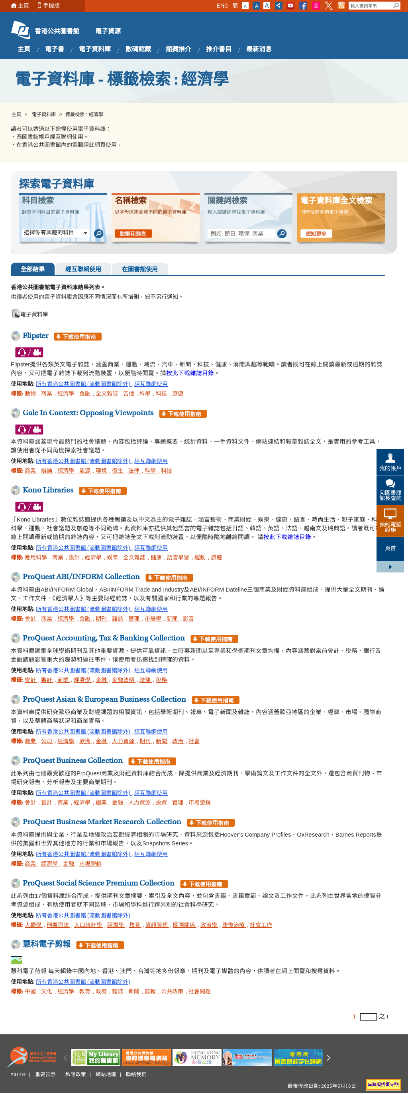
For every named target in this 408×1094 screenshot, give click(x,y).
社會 (194, 742)
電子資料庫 (95, 50)
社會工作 (261, 926)
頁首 (390, 549)
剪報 (151, 992)
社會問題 (199, 992)
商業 (47, 394)
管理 (134, 619)
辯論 (47, 471)
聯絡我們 (136, 1075)
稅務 (161, 680)
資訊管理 (157, 926)
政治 (178, 742)
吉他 (129, 394)
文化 (47, 992)
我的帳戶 (390, 469)
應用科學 (36, 558)
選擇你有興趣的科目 (49, 233)
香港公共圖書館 (57, 32)
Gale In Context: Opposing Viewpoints (88, 413)
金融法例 (123, 680)
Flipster (35, 336)
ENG (223, 5)
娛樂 (113, 558)
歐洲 (85, 742)
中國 (31, 992)
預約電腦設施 (390, 527)
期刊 (102, 619)
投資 (162, 803)
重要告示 (45, 1075)
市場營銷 (199, 803)
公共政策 (172, 992)
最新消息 (259, 50)
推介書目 (218, 50)
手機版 (51, 5)
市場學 (154, 619)
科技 (162, 394)
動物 (31, 394)
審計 (47, 680)
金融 (85, 394)
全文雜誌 (107, 394)
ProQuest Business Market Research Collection (102, 822)
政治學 (209, 926)
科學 (145, 394)
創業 (102, 803)
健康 (157, 558)
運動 (200, 558)
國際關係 (184, 926)
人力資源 (123, 742)
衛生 (118, 471)
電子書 (54, 50)
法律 (134, 471)
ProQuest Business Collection (73, 761)
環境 (102, 471)
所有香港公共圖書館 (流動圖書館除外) (83, 384)
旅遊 (177, 394)
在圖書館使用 (140, 270)
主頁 (23, 5)
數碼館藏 (138, 50)
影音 (188, 619)
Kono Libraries (48, 490)
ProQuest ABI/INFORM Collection (81, 577)
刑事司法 (58, 926)
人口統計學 (88, 926)
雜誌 (118, 619)
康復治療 (234, 926)
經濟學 (66, 394)
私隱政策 (75, 1075)
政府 (102, 992)
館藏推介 (178, 50)
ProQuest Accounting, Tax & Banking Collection (104, 638)
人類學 (34, 926)
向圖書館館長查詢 (390, 496)
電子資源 (108, 32)
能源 (85, 471)
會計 (31, 619)
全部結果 (33, 270)
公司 (47, 742)
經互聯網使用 (83, 270)
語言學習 (178, 558)
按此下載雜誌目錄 (190, 373)
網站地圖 (106, 1075)
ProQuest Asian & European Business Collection (104, 700)
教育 (135, 926)
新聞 (173, 619)
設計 (75, 558)
